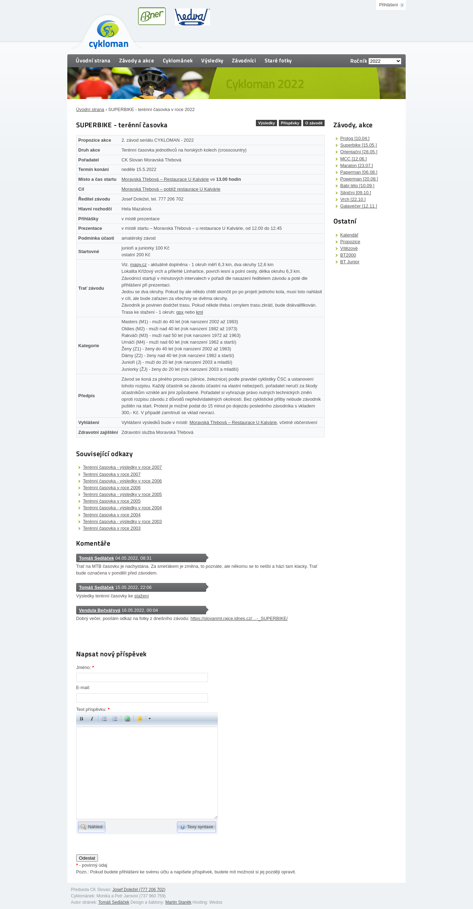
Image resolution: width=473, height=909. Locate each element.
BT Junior (350, 261)
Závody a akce (136, 60)
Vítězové (349, 248)
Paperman (358, 172)
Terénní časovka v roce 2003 (112, 528)
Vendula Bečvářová (99, 610)
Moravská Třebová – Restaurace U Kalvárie (165, 179)
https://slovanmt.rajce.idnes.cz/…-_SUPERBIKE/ (239, 618)
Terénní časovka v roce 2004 (112, 514)
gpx (180, 312)
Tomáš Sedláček (96, 558)
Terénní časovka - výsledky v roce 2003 (122, 521)
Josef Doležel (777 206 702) (138, 889)
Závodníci (244, 60)
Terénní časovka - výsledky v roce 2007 (122, 467)
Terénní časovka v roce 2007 (112, 474)
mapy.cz (138, 264)
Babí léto (357, 185)
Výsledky (212, 60)
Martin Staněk (178, 902)
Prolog (354, 138)
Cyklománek (178, 60)
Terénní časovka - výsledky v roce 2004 (122, 507)
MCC (353, 158)
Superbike (358, 145)
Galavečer (358, 206)
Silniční (355, 192)
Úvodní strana (93, 60)
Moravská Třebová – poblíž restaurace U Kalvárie (171, 189)
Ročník (358, 61)
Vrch (353, 199)
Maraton (356, 165)
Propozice (350, 241)
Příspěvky (290, 123)
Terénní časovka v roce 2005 (112, 501)
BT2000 (348, 255)
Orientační (358, 151)
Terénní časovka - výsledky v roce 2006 (122, 481)
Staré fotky (278, 60)
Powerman (359, 179)
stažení (141, 595)
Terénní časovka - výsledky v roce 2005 (122, 494)
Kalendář (349, 235)
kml (199, 312)
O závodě (313, 123)
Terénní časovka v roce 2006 (112, 487)
